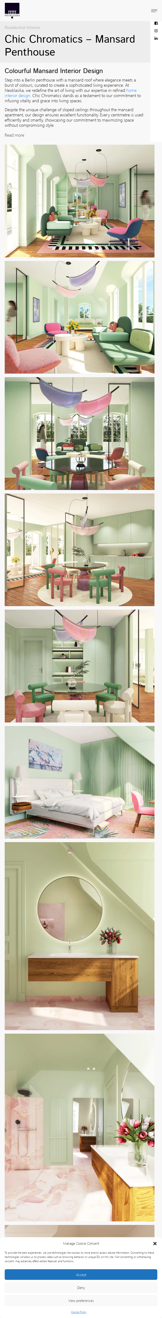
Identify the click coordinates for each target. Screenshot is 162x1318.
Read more (14, 135)
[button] (155, 1243)
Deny (81, 1287)
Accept (81, 1274)
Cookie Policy (78, 1312)
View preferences (81, 1300)
